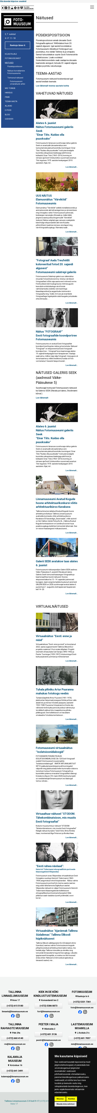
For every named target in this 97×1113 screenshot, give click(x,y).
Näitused (9, 63)
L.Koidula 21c (82, 1033)
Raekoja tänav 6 (17, 45)
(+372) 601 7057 (82, 1038)
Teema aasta (11, 101)
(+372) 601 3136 (48, 1034)
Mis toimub (10, 88)
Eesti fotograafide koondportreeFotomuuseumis (56, 335)
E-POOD (8, 110)
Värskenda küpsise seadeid (13, 1)
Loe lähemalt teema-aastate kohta (52, 86)
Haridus (9, 93)
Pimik (7, 97)
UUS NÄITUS (51, 199)
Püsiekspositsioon (14, 66)
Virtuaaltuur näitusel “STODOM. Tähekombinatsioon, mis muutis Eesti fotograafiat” (56, 817)
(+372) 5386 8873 (48, 1005)
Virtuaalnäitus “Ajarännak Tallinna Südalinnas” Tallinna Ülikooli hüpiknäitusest (57, 934)
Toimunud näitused (15, 78)
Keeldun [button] (71, 1099)
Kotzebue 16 (15, 1065)
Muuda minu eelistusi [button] (66, 1104)
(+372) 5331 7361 (82, 1002)
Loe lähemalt (42, 398)
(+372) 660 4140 (15, 1038)
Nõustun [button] (60, 1099)
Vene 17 (15, 1000)
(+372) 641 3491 (15, 1071)
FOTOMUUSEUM (82, 991)
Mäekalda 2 (48, 1029)
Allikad (8, 106)
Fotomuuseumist (13, 58)
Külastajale (11, 54)
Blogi (7, 115)
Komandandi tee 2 (48, 1000)
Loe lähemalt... (72, 167)
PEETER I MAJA (48, 1024)
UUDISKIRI (9, 119)
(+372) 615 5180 (15, 1005)
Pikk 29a (15, 1033)
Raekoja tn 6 (82, 996)
